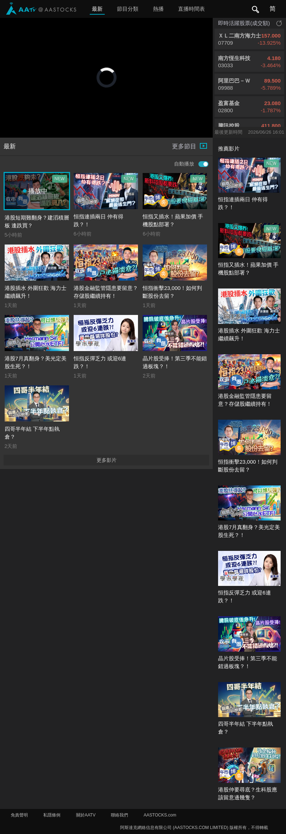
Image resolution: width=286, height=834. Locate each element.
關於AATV (85, 815)
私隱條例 (51, 815)
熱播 (158, 9)
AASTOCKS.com (160, 815)
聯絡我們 (119, 815)
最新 (97, 9)
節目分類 (127, 9)
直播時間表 (191, 9)
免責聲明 (19, 815)
